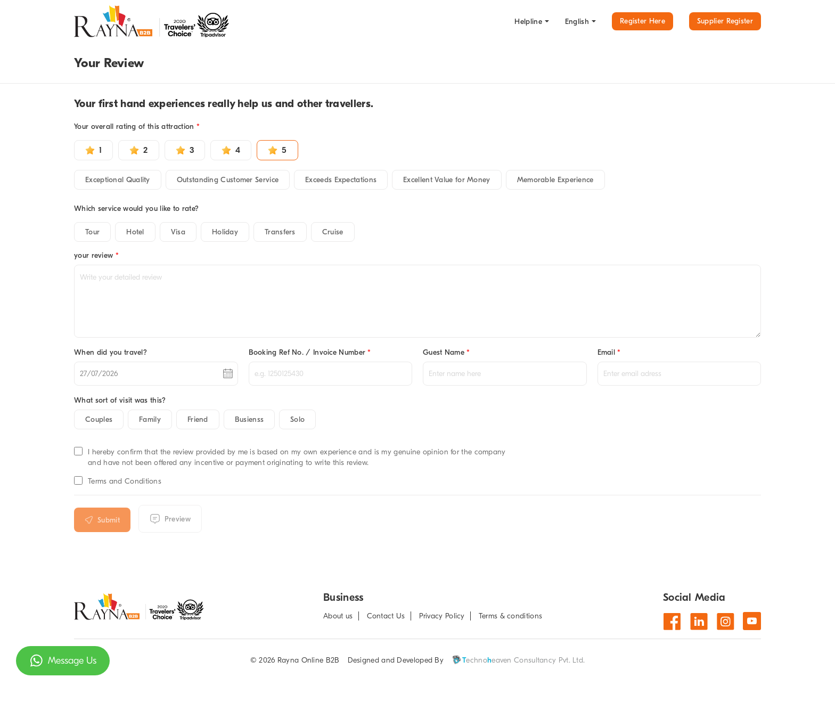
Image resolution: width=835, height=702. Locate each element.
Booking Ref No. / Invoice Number (310, 352)
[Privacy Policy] (445, 616)
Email (609, 352)
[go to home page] (154, 21)
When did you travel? (110, 352)
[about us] (340, 616)
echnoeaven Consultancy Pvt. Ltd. (518, 660)
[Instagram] (725, 621)
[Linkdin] (699, 621)
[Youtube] (752, 621)
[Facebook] (672, 621)
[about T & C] (513, 616)
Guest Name (446, 352)
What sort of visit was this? (120, 400)
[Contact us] (389, 616)
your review (96, 255)
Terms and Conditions (124, 481)
